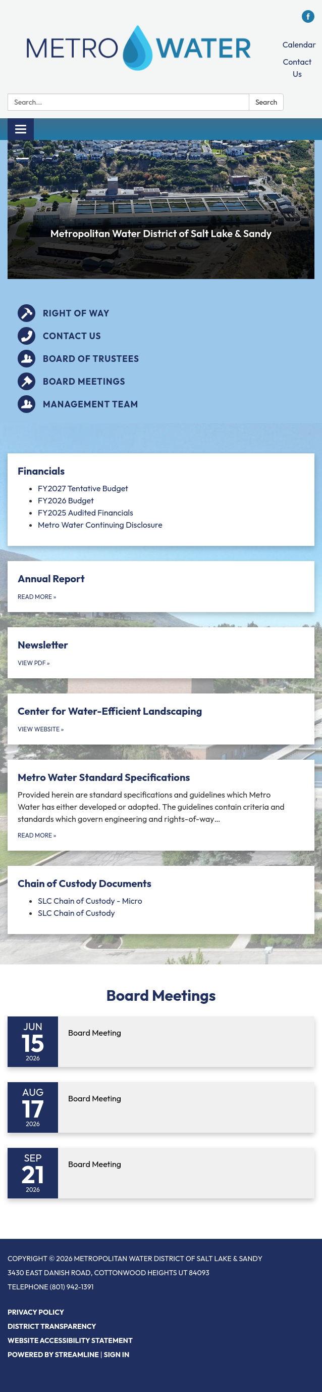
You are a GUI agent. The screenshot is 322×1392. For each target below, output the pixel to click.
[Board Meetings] (161, 381)
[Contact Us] (161, 336)
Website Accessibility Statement (70, 1340)
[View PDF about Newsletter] (161, 652)
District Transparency (52, 1326)
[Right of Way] (161, 313)
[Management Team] (161, 404)
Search (266, 102)
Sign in (117, 1354)
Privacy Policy (36, 1312)
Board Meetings (161, 995)
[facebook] (308, 20)
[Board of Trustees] (161, 358)
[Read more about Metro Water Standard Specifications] (161, 805)
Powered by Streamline (53, 1354)
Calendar (299, 44)
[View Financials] (161, 471)
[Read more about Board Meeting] (161, 1041)
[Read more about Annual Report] (161, 586)
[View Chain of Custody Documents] (161, 883)
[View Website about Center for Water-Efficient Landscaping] (161, 719)
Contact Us (297, 68)
